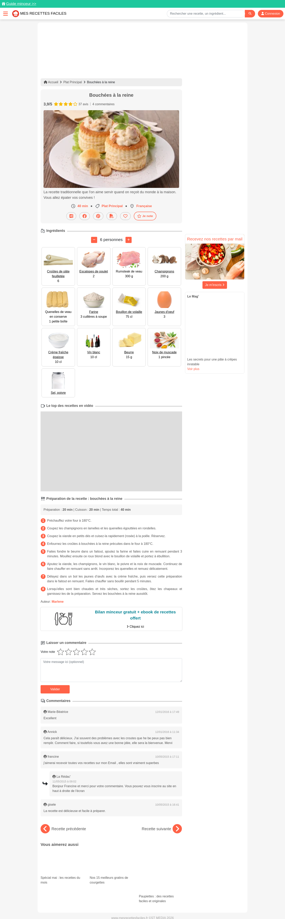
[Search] (250, 13)
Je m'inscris (214, 285)
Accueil (51, 82)
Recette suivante (162, 829)
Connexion (270, 13)
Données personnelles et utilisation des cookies (71, 903)
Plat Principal (72, 82)
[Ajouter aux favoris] (125, 216)
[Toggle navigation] (5, 13)
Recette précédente (63, 829)
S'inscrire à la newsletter (181, 907)
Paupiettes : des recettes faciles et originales (160, 861)
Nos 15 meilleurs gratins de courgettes (111, 861)
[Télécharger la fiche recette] (111, 216)
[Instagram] (158, 896)
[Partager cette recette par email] (71, 216)
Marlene (58, 601)
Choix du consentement (146, 907)
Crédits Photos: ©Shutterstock (107, 907)
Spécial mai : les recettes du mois (62, 861)
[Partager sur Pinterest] (98, 216)
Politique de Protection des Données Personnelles (207, 903)
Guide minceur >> (21, 4)
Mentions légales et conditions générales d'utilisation (138, 903)
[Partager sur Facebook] (84, 216)
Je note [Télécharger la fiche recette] (145, 216)
